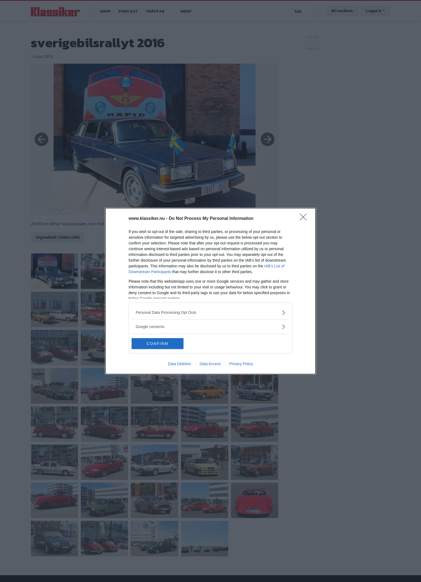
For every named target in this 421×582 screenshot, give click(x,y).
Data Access (210, 364)
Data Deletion (179, 364)
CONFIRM (157, 343)
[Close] (305, 219)
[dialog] (210, 291)
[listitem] (210, 312)
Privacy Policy (241, 364)
